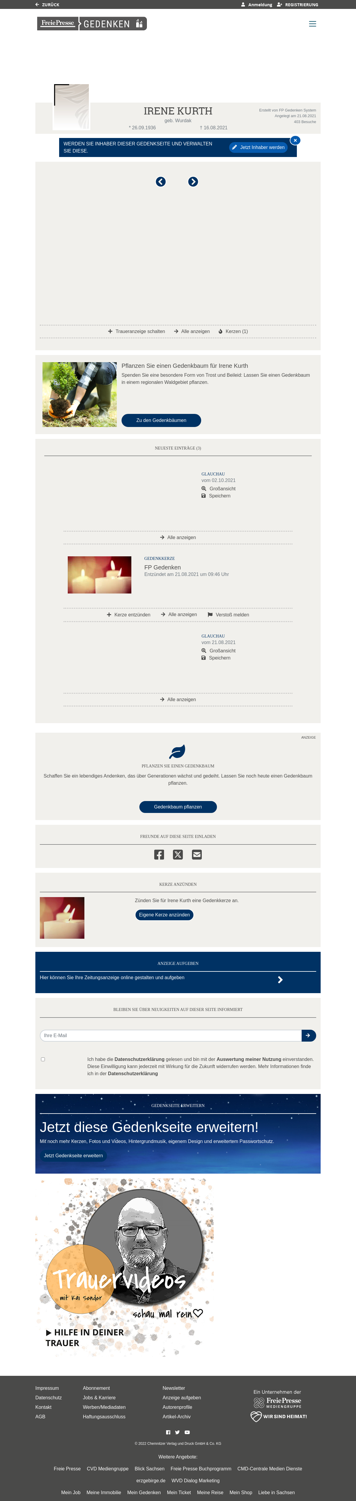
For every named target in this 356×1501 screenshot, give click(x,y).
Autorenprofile (177, 1407)
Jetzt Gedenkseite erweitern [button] (73, 1155)
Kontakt (43, 1407)
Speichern (216, 495)
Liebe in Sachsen (276, 1492)
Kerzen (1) (233, 331)
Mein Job (71, 1492)
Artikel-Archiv (176, 1416)
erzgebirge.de (151, 1480)
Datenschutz (48, 1397)
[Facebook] (159, 853)
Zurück (47, 4)
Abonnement (96, 1388)
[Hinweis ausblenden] (295, 140)
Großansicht (218, 488)
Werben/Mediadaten (104, 1407)
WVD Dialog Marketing (195, 1480)
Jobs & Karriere (99, 1397)
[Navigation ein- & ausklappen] (313, 23)
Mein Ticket (179, 1492)
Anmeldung (256, 4)
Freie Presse (67, 1468)
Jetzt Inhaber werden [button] (258, 147)
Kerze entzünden (128, 614)
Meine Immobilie (103, 1492)
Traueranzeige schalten (136, 331)
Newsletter (174, 1388)
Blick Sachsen (150, 1468)
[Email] (197, 853)
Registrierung (298, 4)
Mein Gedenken (144, 1492)
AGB (40, 1416)
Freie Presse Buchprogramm (201, 1468)
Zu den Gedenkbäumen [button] (161, 420)
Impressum (47, 1388)
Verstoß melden (228, 614)
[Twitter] (178, 853)
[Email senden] (171, 1036)
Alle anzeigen (192, 331)
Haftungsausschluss (104, 1416)
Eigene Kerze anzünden (164, 914)
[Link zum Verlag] (92, 23)
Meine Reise (210, 1492)
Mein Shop (240, 1492)
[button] (161, 184)
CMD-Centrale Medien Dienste (269, 1468)
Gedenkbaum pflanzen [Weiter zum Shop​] (178, 806)
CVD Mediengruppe (108, 1468)
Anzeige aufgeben (182, 1397)
